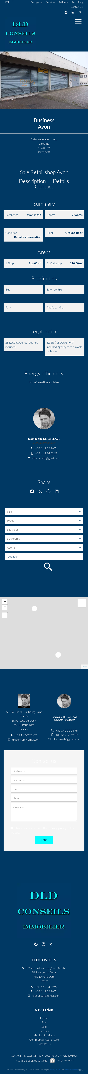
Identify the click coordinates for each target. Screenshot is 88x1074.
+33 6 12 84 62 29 (46, 453)
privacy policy (57, 828)
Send (44, 839)
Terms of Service (71, 1069)
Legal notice (52, 1055)
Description (32, 181)
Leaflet (84, 666)
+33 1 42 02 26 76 (46, 448)
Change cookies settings (32, 1060)
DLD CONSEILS (44, 960)
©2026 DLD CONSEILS (26, 1055)
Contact (44, 186)
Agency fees (70, 1055)
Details (61, 181)
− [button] (5, 607)
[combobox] (44, 511)
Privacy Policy (54, 1069)
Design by (65, 1060)
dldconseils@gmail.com (46, 458)
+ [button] (5, 602)
